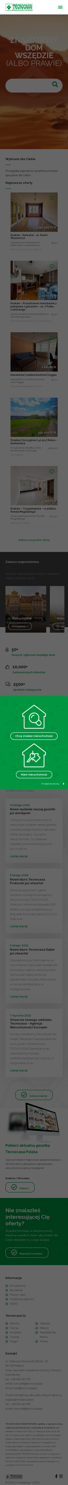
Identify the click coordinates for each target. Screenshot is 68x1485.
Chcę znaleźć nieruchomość (34, 736)
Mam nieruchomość (34, 774)
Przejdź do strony (52, 783)
